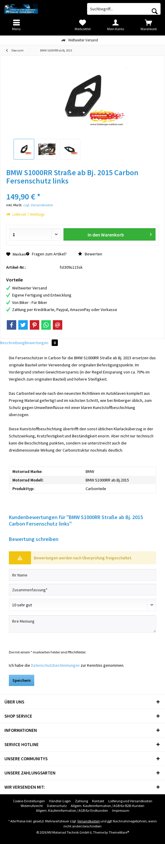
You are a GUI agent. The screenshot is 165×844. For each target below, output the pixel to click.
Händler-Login (60, 801)
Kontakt (98, 801)
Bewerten (90, 254)
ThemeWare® (119, 832)
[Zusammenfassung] (82, 590)
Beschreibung (12, 342)
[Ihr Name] (82, 575)
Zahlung (81, 801)
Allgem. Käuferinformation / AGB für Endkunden (72, 810)
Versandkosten (88, 821)
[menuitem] (148, 25)
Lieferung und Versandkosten (130, 801)
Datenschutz (57, 805)
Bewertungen (41, 342)
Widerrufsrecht (32, 805)
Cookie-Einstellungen (29, 801)
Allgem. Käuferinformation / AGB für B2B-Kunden (107, 805)
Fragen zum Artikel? (46, 254)
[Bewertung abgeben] (82, 605)
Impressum (120, 810)
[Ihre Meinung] (82, 624)
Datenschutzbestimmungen (55, 665)
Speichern (21, 680)
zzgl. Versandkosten (38, 205)
